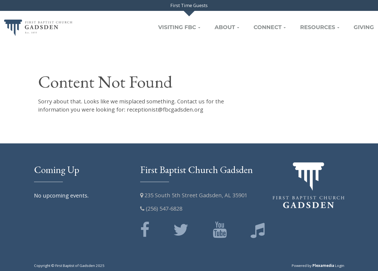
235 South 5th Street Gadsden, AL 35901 (193, 195)
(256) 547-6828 (161, 208)
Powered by (313, 265)
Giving (364, 27)
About (226, 27)
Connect (270, 27)
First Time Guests (189, 5)
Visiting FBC (179, 27)
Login (339, 265)
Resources (320, 27)
